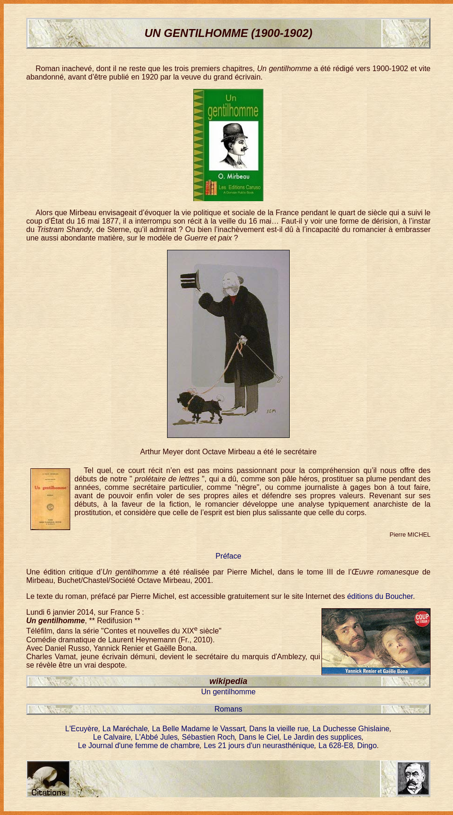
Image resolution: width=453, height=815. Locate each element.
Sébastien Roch (208, 737)
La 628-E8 (336, 746)
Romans (228, 709)
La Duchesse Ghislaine (351, 729)
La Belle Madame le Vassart (198, 729)
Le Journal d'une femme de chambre (139, 746)
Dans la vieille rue (278, 729)
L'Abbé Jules (156, 737)
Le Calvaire (112, 737)
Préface (228, 556)
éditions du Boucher (380, 596)
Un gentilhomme (228, 692)
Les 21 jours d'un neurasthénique (259, 746)
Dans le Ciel (259, 737)
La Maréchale (125, 729)
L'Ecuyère (81, 729)
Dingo (367, 746)
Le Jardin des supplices (323, 737)
